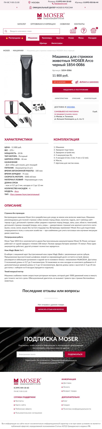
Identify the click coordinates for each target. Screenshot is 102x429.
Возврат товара (69, 391)
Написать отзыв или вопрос (51, 309)
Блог (65, 401)
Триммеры (47, 38)
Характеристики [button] (61, 98)
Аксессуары (56, 43)
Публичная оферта (23, 409)
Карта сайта (20, 405)
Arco (17, 191)
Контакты (79, 24)
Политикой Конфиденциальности (64, 360)
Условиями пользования (49, 363)
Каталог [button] (22, 24)
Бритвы (60, 38)
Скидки (66, 405)
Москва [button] (71, 107)
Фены (81, 38)
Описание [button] (76, 98)
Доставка (67, 383)
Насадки (92, 38)
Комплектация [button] (90, 98)
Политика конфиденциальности (77, 409)
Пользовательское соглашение (28, 413)
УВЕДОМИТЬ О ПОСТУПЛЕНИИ (75, 90)
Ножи (71, 38)
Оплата (66, 387)
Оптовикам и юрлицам (43, 24)
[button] (59, 3)
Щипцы (43, 43)
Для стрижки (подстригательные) (24, 194)
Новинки (65, 24)
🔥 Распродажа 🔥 (15, 38)
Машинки (32, 38)
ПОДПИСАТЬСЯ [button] (75, 354)
